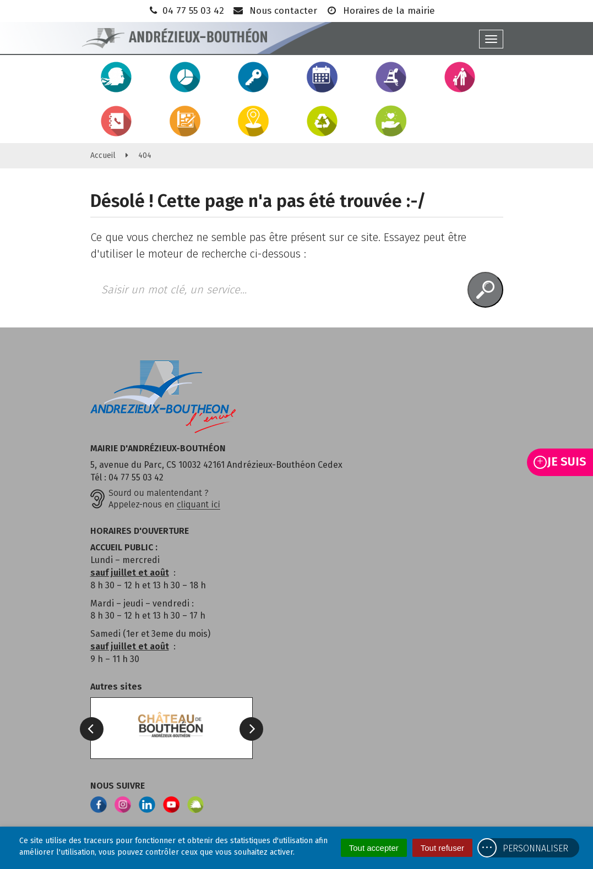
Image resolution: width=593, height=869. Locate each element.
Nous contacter (275, 11)
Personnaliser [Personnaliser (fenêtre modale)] (535, 848)
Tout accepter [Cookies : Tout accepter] (374, 847)
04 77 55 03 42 (186, 11)
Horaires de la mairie (380, 11)
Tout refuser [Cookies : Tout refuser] (442, 847)
